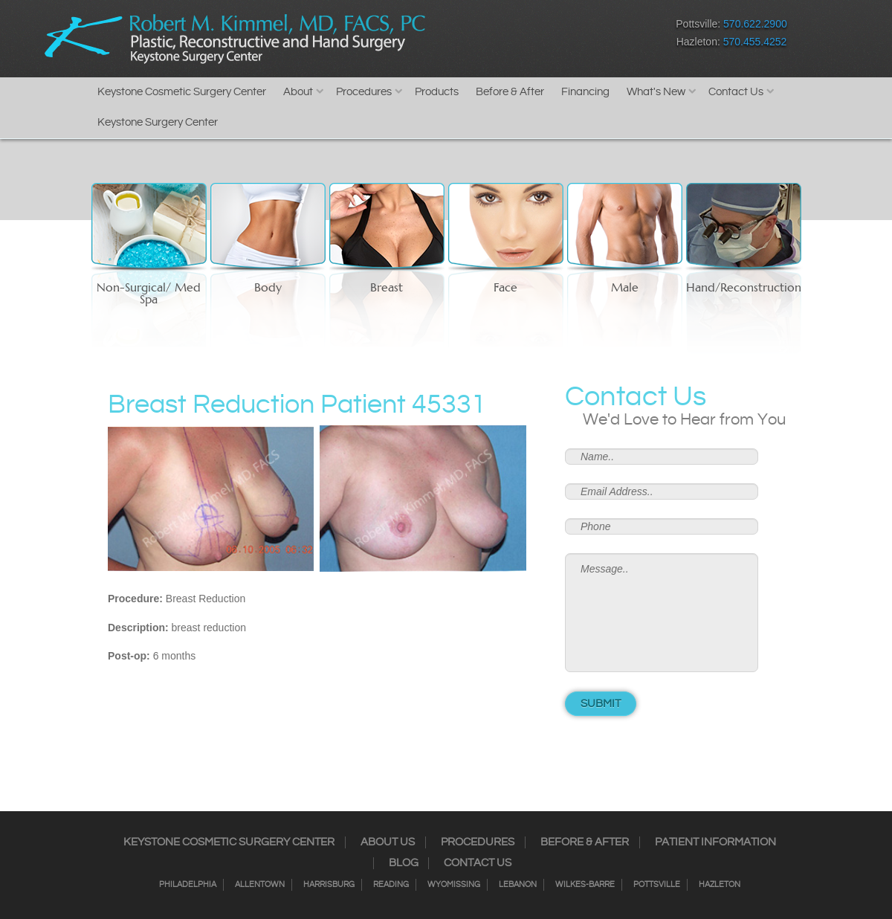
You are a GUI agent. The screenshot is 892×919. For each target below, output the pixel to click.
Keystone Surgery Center (157, 122)
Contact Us (735, 91)
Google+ (569, 36)
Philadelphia (187, 884)
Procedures (364, 91)
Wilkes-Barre (585, 884)
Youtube (595, 36)
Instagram (490, 36)
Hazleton (719, 884)
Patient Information (715, 842)
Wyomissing (453, 884)
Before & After (510, 91)
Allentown (260, 884)
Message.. (661, 612)
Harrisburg (329, 884)
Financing (585, 91)
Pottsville (656, 884)
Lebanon (518, 884)
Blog (403, 863)
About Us (388, 842)
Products (437, 91)
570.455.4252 (755, 42)
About (298, 91)
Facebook (464, 36)
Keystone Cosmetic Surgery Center (181, 91)
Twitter (517, 36)
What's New (656, 91)
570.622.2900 (755, 24)
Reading (391, 884)
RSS (543, 36)
